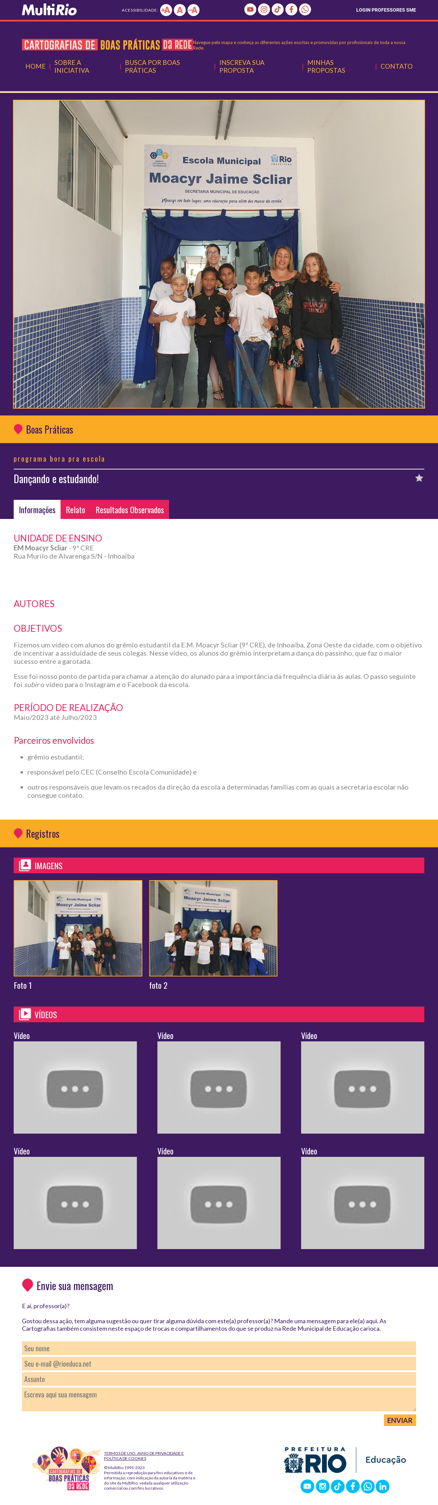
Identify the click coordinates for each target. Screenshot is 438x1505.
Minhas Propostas (326, 66)
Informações (37, 509)
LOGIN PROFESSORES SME (386, 10)
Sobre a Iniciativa (71, 66)
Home (35, 66)
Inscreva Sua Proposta (242, 66)
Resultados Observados (129, 509)
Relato (75, 509)
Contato (397, 66)
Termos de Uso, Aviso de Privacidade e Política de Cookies (144, 1456)
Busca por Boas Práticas (152, 66)
